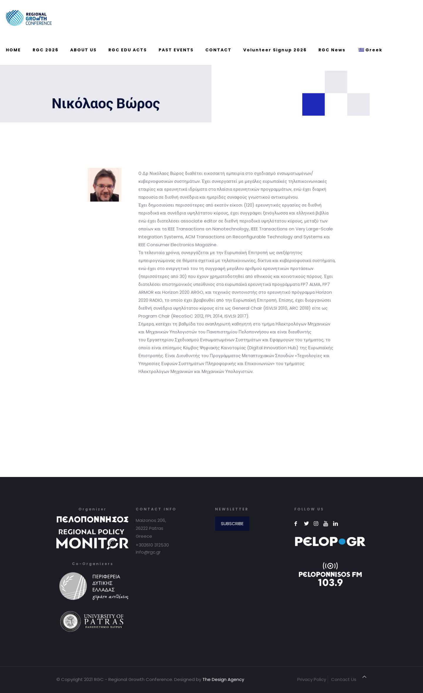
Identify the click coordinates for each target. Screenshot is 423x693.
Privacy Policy (311, 679)
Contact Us (343, 679)
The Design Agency (223, 679)
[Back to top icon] (364, 677)
